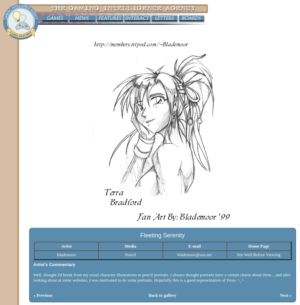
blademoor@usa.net (195, 254)
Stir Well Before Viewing (259, 254)
